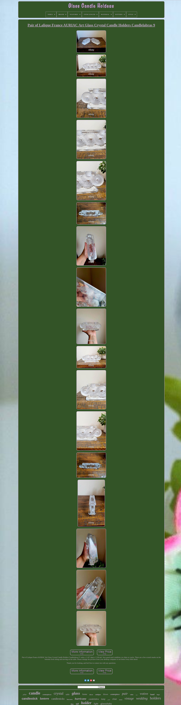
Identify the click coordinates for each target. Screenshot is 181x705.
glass (76, 693)
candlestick (30, 698)
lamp (103, 699)
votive (144, 693)
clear (114, 699)
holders (155, 698)
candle (34, 693)
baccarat (69, 699)
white (131, 694)
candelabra (94, 699)
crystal (58, 693)
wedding (142, 698)
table (67, 694)
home (84, 694)
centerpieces (47, 694)
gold (109, 699)
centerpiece (115, 694)
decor (91, 694)
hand (152, 694)
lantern (44, 698)
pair (125, 693)
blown (105, 694)
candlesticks (57, 698)
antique (98, 694)
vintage (129, 698)
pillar (24, 694)
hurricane (80, 698)
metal (120, 699)
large (158, 694)
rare (137, 695)
